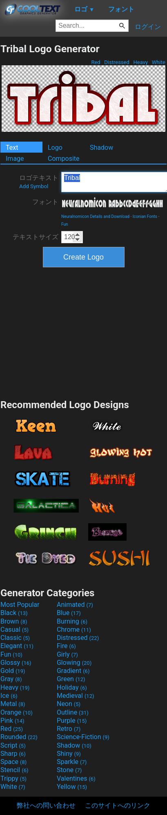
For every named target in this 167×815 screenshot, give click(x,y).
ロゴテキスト (38, 181)
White (159, 62)
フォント (45, 202)
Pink (12, 720)
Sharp (13, 753)
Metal (12, 704)
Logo (55, 147)
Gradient (73, 671)
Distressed (117, 62)
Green (71, 679)
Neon (68, 704)
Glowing (74, 662)
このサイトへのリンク (117, 805)
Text (12, 147)
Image (15, 158)
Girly (67, 654)
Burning (72, 621)
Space (13, 762)
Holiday (72, 687)
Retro (68, 729)
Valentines (76, 778)
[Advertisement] (83, 332)
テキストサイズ (35, 237)
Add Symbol (33, 186)
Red (96, 62)
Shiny (69, 753)
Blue (69, 613)
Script (13, 745)
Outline (73, 712)
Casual (14, 629)
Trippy (13, 778)
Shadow (101, 147)
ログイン (148, 27)
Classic (15, 638)
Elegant (16, 646)
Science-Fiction (83, 737)
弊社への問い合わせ (46, 805)
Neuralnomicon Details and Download (95, 216)
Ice (8, 696)
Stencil (14, 770)
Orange (16, 712)
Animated (75, 604)
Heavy (140, 62)
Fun (64, 224)
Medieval (75, 696)
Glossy (15, 662)
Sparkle (72, 762)
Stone (69, 770)
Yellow (72, 787)
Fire (66, 646)
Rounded (19, 737)
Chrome (74, 629)
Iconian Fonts (145, 216)
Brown (13, 621)
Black (14, 613)
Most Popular (20, 604)
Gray (11, 679)
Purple (72, 720)
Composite (64, 158)
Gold (12, 671)
